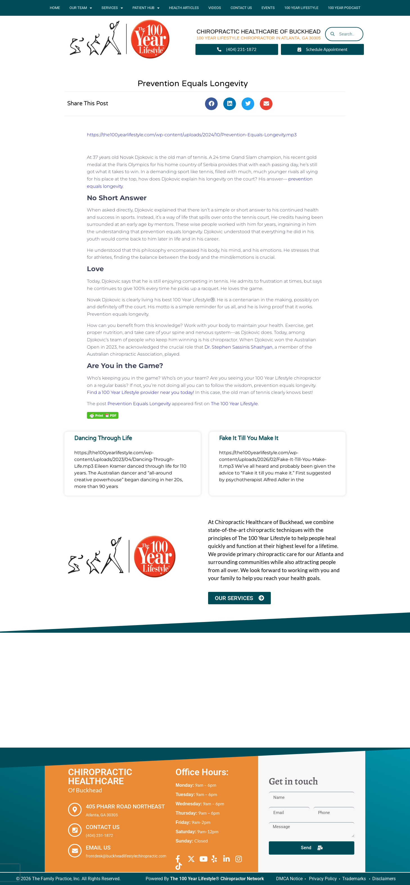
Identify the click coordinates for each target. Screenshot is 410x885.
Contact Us (241, 8)
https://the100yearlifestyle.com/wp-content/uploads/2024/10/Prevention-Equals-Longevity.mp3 (192, 134)
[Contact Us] (75, 830)
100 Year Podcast (344, 8)
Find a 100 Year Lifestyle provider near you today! (141, 392)
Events (268, 8)
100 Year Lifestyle (301, 8)
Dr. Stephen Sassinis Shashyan (238, 347)
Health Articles (184, 8)
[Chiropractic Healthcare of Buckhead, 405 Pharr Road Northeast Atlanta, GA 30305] (205, 690)
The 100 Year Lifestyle (234, 403)
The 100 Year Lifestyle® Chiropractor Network (217, 878)
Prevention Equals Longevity (139, 403)
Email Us (98, 847)
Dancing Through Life (103, 438)
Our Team (80, 8)
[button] (211, 103)
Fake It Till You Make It (248, 438)
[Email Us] (75, 850)
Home (55, 8)
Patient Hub (145, 8)
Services (112, 8)
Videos (214, 8)
